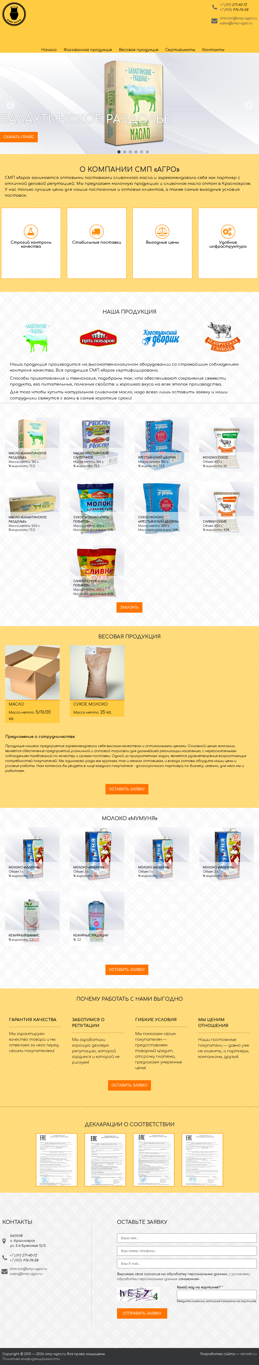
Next (248, 105)
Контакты (213, 50)
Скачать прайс (19, 137)
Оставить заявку (127, 789)
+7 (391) (233, 5)
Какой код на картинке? (200, 1287)
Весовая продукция (138, 50)
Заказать (129, 607)
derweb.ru (248, 1354)
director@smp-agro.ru (238, 18)
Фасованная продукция (88, 50)
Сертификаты (180, 50)
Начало (49, 50)
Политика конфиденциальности (31, 1359)
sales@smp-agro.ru (235, 23)
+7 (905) (233, 10)
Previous (10, 105)
